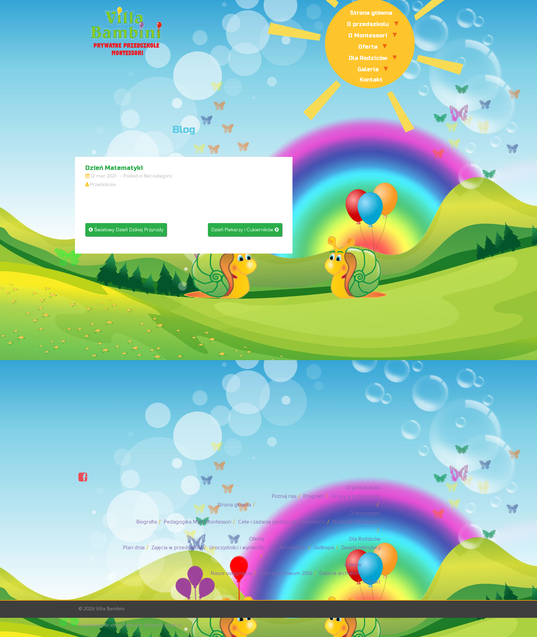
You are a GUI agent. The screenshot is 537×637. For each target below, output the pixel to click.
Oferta (367, 47)
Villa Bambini (110, 608)
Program (313, 496)
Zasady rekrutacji (360, 548)
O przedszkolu (368, 24)
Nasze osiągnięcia (231, 573)
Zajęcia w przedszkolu (176, 548)
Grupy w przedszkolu (355, 496)
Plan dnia (134, 548)
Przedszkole (103, 184)
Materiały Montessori (356, 522)
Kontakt (371, 79)
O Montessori (367, 35)
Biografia (146, 522)
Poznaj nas (284, 496)
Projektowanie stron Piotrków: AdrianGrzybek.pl (130, 625)
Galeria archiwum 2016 (285, 573)
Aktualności (293, 548)
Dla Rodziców (368, 58)
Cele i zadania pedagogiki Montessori (281, 522)
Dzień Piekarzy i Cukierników (245, 229)
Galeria (368, 69)
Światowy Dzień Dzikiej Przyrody (126, 229)
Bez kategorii (158, 176)
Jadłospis (323, 548)
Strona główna (371, 13)
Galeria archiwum (340, 573)
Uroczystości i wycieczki (236, 548)
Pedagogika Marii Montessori (197, 522)
